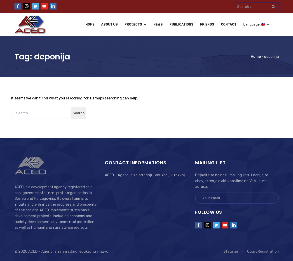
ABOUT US (109, 24)
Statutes (231, 251)
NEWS (158, 24)
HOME (89, 24)
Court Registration (263, 251)
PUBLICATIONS (181, 24)
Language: (256, 24)
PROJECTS (135, 24)
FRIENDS (207, 24)
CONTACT (229, 24)
